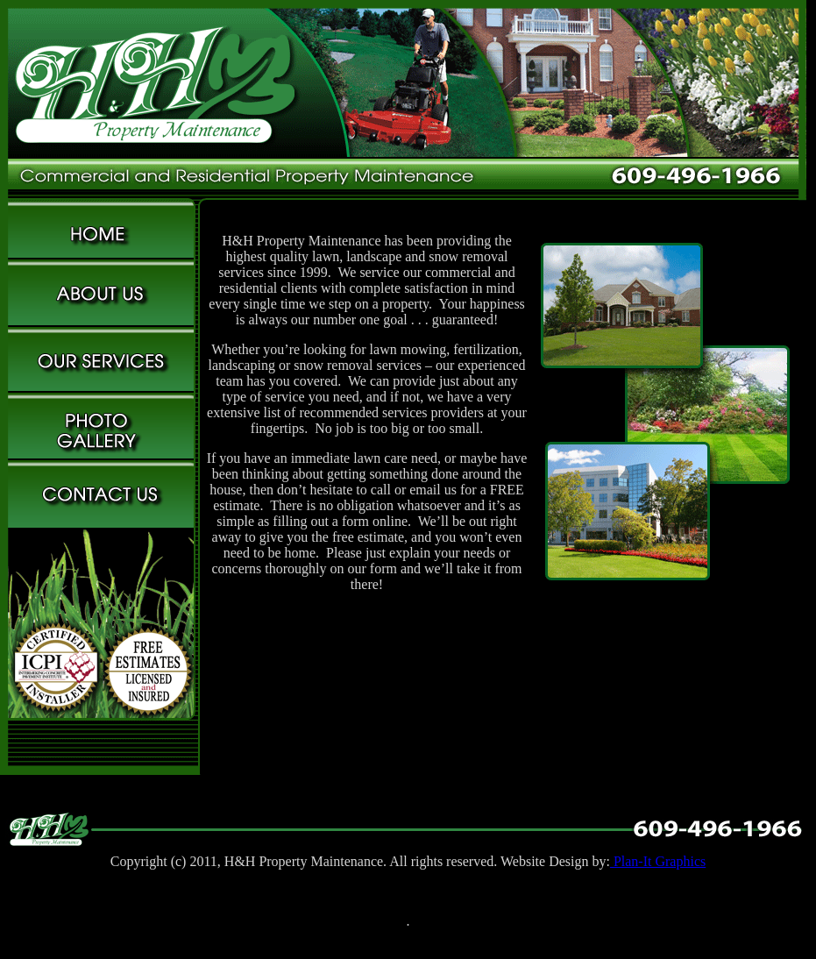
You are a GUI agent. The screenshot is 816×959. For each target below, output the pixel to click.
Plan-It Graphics (658, 861)
